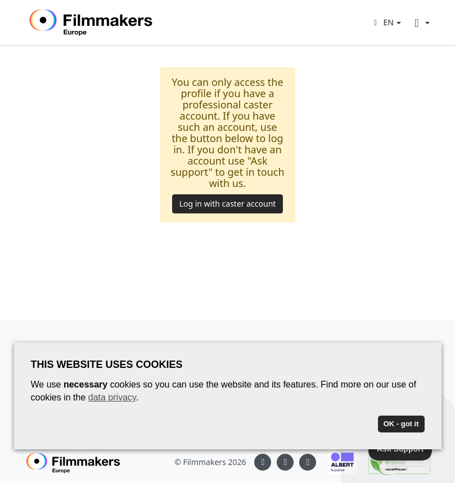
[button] (386, 22)
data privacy (112, 397)
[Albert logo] (336, 462)
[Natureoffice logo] (393, 462)
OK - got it (401, 424)
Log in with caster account (227, 203)
